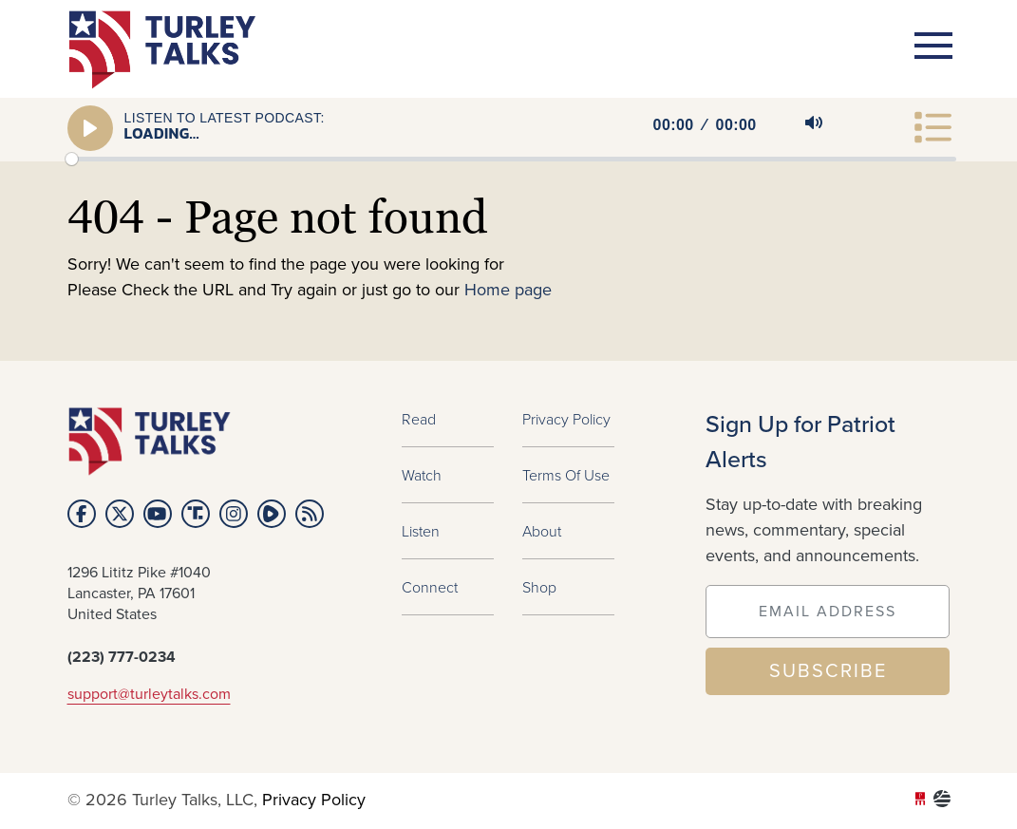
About (541, 530)
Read (419, 418)
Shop (539, 586)
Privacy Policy (566, 418)
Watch (422, 474)
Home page (508, 290)
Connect (430, 586)
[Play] (90, 128)
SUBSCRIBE (828, 671)
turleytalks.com (168, 49)
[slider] (511, 159)
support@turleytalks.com (149, 694)
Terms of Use (566, 474)
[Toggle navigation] (933, 45)
